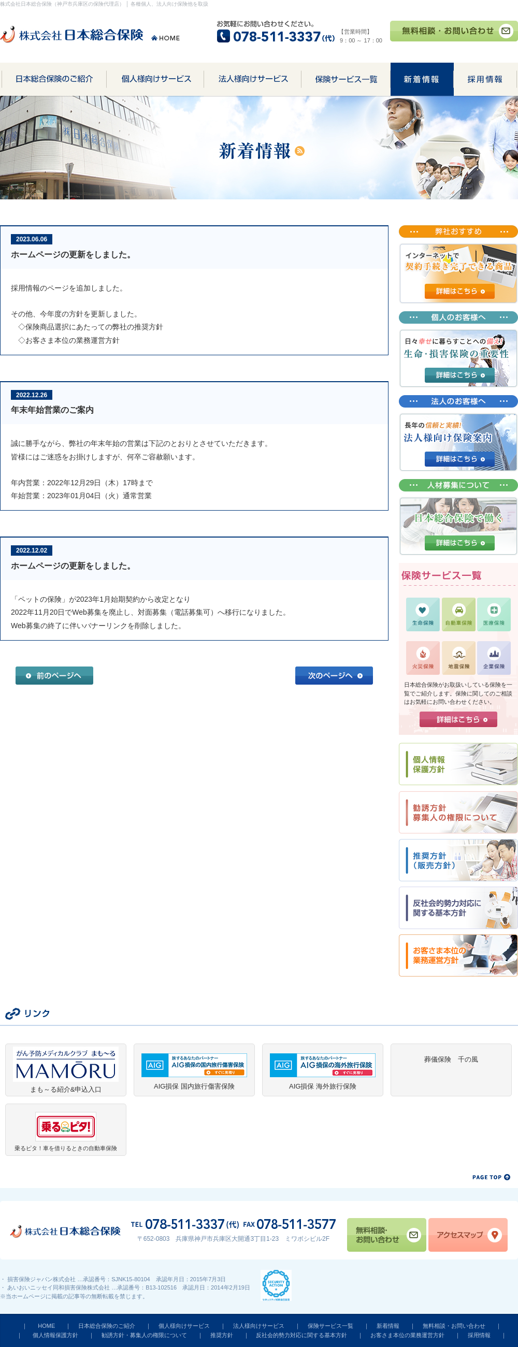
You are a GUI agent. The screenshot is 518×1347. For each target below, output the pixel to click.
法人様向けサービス (258, 1326)
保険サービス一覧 (330, 1326)
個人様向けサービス (184, 1326)
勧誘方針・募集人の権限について (144, 1335)
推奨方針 (221, 1335)
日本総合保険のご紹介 (106, 1326)
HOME (46, 1326)
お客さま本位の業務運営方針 (407, 1335)
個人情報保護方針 (55, 1335)
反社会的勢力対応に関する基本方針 (301, 1335)
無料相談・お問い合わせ (454, 1326)
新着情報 (388, 1326)
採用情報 (479, 1335)
